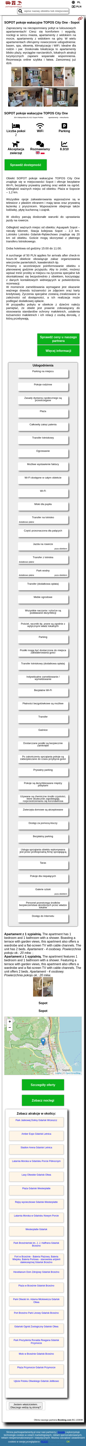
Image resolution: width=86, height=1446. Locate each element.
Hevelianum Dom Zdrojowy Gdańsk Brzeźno (36, 1272)
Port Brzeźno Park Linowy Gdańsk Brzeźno (36, 1313)
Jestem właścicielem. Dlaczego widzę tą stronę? (26, 1406)
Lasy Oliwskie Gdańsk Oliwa (36, 1174)
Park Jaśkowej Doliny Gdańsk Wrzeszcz (36, 1120)
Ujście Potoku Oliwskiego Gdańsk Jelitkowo (36, 1381)
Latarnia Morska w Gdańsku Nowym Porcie (36, 1215)
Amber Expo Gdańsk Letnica (36, 1134)
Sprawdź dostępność (25, 165)
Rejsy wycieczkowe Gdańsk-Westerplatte (36, 1202)
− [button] (10, 1028)
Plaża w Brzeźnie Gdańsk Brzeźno (36, 1285)
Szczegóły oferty (43, 1085)
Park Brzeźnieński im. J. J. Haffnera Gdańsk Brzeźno (36, 1244)
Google (61, 1432)
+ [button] (10, 1022)
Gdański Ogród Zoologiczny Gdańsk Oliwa (36, 1326)
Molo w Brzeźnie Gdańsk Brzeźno (36, 1353)
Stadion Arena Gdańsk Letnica (36, 1147)
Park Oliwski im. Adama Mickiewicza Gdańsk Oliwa (36, 1300)
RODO (44, 1441)
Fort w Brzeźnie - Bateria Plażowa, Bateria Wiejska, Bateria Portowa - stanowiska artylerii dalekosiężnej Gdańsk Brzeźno (36, 1259)
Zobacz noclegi (43, 1100)
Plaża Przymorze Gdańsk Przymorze (36, 1367)
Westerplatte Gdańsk (36, 1229)
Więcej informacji (58, 350)
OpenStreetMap (73, 1073)
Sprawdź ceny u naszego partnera (58, 339)
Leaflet (58, 1073)
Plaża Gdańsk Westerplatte (36, 1188)
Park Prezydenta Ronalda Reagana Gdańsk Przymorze (36, 1341)
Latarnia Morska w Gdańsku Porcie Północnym (36, 1161)
